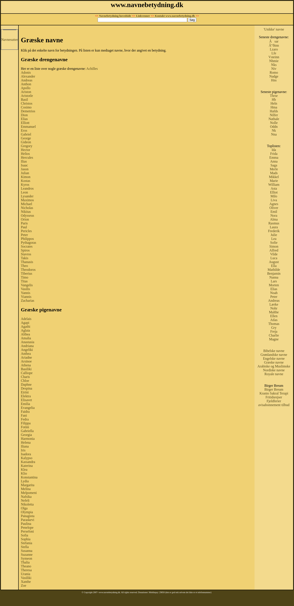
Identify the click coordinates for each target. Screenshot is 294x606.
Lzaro (274, 49)
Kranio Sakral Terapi (273, 393)
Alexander (28, 76)
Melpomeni (29, 493)
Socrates (26, 246)
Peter (24, 235)
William (273, 184)
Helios (25, 153)
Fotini (25, 427)
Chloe (25, 380)
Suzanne (26, 554)
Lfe (273, 53)
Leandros (27, 188)
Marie (274, 181)
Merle (274, 169)
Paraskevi (27, 520)
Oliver (274, 208)
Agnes (274, 204)
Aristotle (27, 95)
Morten (274, 285)
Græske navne (273, 362)
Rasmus (273, 223)
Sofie (273, 242)
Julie (274, 235)
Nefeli (25, 500)
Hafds (274, 111)
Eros (24, 130)
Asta (274, 188)
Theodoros (28, 269)
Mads (274, 173)
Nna (274, 134)
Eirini (25, 392)
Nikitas (26, 211)
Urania (25, 574)
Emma (273, 157)
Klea (24, 469)
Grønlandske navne (274, 354)
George (26, 138)
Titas (24, 281)
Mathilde (274, 269)
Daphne (26, 384)
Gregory (26, 146)
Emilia (25, 404)
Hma (273, 107)
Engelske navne (274, 358)
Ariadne (26, 357)
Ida (274, 150)
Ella (274, 266)
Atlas (273, 320)
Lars (274, 281)
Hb (274, 99)
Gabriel (26, 134)
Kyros (25, 184)
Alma (274, 219)
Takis (24, 258)
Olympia (27, 512)
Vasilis (25, 289)
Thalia (25, 562)
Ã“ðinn (274, 45)
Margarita (27, 485)
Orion (25, 219)
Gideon (26, 142)
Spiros (25, 250)
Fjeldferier (274, 401)
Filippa (25, 423)
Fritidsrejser (273, 397)
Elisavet (26, 400)
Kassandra (28, 462)
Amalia (26, 338)
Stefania (26, 543)
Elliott (25, 123)
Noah (274, 293)
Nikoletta (27, 504)
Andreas (26, 80)
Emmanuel (28, 126)
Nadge (273, 76)
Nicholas (27, 208)
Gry (274, 327)
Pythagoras (28, 242)
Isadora (26, 454)
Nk (274, 130)
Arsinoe (26, 361)
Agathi (25, 326)
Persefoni (27, 531)
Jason (25, 169)
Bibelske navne (273, 351)
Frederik (274, 231)
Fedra (25, 419)
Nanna (273, 277)
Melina (25, 489)
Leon (24, 192)
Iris (23, 450)
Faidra (25, 411)
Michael (26, 204)
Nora (273, 215)
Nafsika (26, 496)
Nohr (273, 308)
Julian (25, 173)
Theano (26, 566)
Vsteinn (273, 57)
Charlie (274, 335)
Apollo (25, 88)
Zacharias (27, 300)
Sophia (25, 539)
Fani (24, 415)
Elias (24, 119)
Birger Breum (273, 389)
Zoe (23, 585)
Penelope (27, 527)
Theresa (26, 570)
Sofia (24, 535)
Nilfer (274, 115)
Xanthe (26, 581)
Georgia (26, 435)
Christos (26, 103)
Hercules (27, 157)
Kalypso (26, 458)
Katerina (27, 465)
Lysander (27, 196)
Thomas (273, 324)
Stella (25, 547)
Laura (274, 227)
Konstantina (29, 477)
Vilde (274, 254)
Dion (24, 115)
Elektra (26, 396)
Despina (26, 388)
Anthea (26, 353)
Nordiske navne (274, 370)
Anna (274, 161)
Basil (24, 99)
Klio (24, 473)
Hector (25, 150)
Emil (273, 211)
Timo (24, 277)
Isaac (24, 165)
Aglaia (25, 330)
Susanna (26, 551)
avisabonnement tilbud (273, 405)
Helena (25, 442)
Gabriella (27, 431)
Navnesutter (9, 39)
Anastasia (27, 342)
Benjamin (273, 273)
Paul (24, 227)
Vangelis (27, 285)
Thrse (274, 95)
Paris (24, 223)
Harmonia (28, 438)
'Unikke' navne (274, 29)
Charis (25, 377)
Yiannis (26, 296)
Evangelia (28, 408)
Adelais (26, 319)
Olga (24, 508)
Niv (273, 68)
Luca (273, 258)
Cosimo (26, 107)
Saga (273, 165)
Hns (274, 80)
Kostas (25, 181)
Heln (273, 103)
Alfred (273, 250)
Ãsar (273, 41)
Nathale (273, 119)
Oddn (274, 126)
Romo (274, 72)
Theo (24, 266)
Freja (273, 331)
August (274, 262)
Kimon (25, 177)
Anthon (26, 84)
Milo (273, 196)
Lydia (25, 481)
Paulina (26, 523)
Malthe (274, 312)
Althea (25, 334)
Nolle (274, 123)
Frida (273, 153)
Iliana (25, 446)
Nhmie (274, 61)
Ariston (26, 92)
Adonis (26, 72)
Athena (26, 365)
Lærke (274, 304)
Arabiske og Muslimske (274, 366)
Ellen (273, 316)
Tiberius (26, 273)
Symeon (26, 558)
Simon (273, 246)
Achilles (92, 68)
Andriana (27, 346)
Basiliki (26, 369)
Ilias (24, 161)
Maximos (27, 200)
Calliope (26, 373)
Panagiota (27, 516)
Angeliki (27, 350)
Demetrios (28, 111)
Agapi (25, 322)
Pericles (26, 231)
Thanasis (27, 262)
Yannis (25, 293)
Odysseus (27, 215)
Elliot (274, 192)
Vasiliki (26, 578)
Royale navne (273, 374)
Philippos (27, 239)
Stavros (26, 254)
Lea (273, 239)
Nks (274, 65)
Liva (274, 200)
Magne (274, 339)
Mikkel (274, 177)
